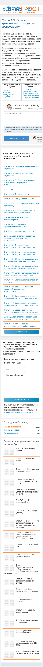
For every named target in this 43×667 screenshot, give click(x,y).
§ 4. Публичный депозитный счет (23, 501)
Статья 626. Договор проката (16, 194)
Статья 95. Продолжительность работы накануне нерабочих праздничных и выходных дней (20, 569)
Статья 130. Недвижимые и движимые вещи (27, 470)
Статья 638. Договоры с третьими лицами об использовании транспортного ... (18, 289)
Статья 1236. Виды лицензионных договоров (27, 590)
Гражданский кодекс (12, 427)
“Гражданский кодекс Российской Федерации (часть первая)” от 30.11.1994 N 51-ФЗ (26, 536)
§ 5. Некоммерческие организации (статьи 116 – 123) (27, 643)
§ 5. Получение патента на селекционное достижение (27, 652)
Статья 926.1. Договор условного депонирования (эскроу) (27, 492)
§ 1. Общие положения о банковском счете (26, 632)
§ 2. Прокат (9, 189)
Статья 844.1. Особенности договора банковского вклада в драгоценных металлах (27, 524)
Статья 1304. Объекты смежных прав (25, 611)
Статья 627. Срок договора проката (19, 199)
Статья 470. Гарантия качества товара (25, 556)
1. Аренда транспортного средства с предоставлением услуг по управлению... (19, 238)
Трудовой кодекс (11, 433)
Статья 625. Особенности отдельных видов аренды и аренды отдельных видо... (19, 182)
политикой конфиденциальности (19, 412)
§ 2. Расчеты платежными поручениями (27, 621)
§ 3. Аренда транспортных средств (19, 231)
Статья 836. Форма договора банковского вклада (25, 581)
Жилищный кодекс (12, 430)
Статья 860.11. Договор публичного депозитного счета (26, 481)
